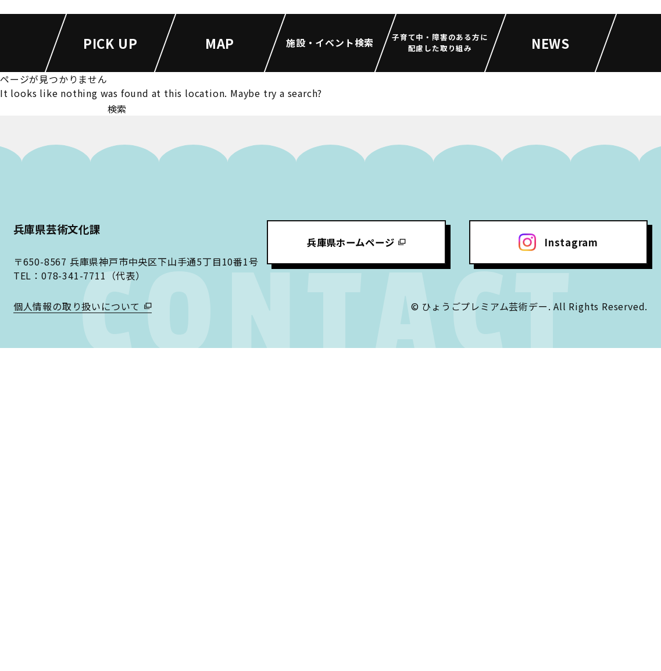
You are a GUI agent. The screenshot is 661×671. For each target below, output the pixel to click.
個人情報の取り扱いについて (76, 629)
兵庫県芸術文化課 (61, 551)
